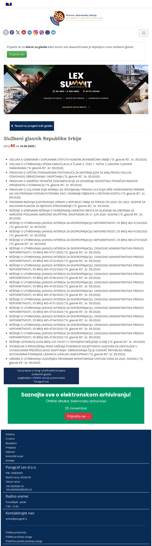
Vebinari (10, 452)
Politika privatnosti (16, 532)
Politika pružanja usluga (19, 536)
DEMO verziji (41, 378)
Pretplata (11, 447)
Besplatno (11, 443)
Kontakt (10, 460)
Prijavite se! (17, 54)
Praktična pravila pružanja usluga (24, 541)
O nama (10, 438)
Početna (10, 434)
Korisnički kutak (14, 456)
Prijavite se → (78, 416)
